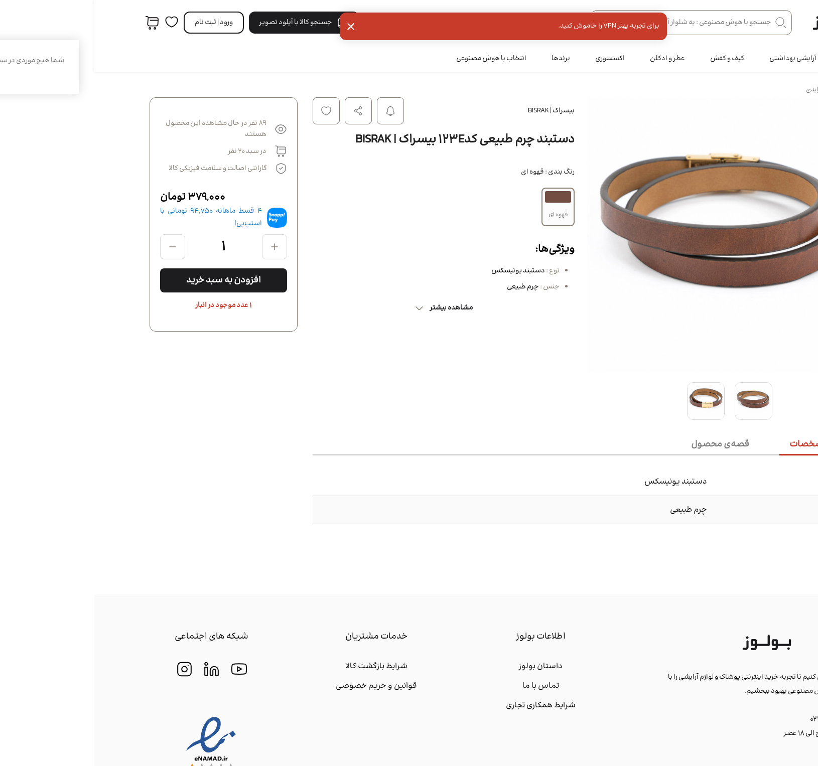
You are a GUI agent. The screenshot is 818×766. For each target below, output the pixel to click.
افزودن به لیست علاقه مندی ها (231, 110)
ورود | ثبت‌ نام (119, 22)
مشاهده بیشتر (349, 308)
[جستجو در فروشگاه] (597, 22)
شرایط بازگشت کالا (282, 666)
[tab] (726, 445)
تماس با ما (446, 686)
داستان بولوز (446, 666)
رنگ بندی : (453, 172)
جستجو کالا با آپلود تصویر (210, 23)
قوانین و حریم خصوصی (282, 686)
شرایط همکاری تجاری (446, 705)
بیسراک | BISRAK (457, 110)
